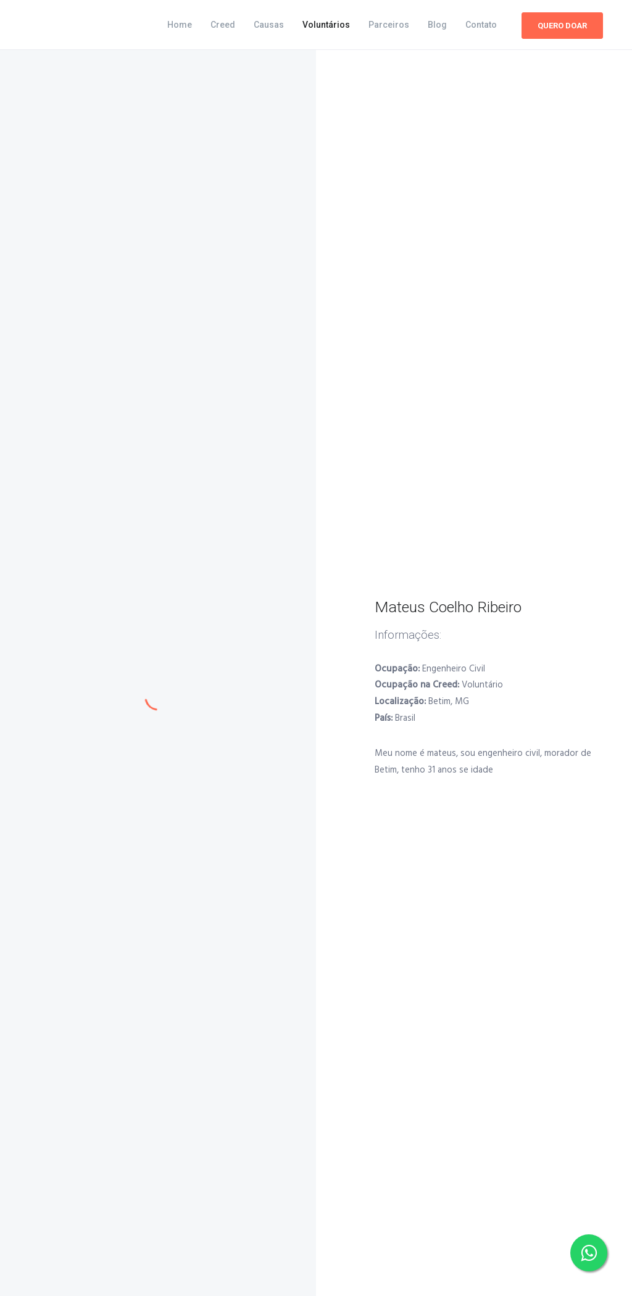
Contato (481, 25)
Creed (222, 25)
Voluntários (326, 25)
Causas (269, 25)
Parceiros (388, 25)
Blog (437, 25)
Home (179, 25)
